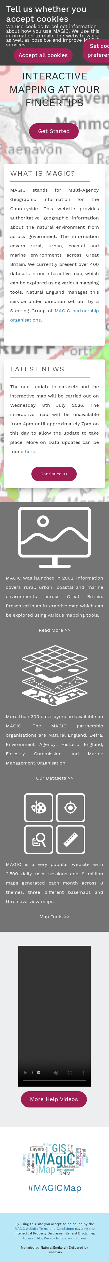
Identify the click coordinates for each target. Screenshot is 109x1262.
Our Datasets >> (54, 778)
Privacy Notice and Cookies (65, 1238)
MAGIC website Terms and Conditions (44, 1229)
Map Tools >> (55, 916)
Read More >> (54, 630)
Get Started (58, 131)
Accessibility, (33, 1238)
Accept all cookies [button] (43, 55)
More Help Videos (54, 1099)
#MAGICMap (55, 1187)
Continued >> (54, 473)
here (30, 451)
